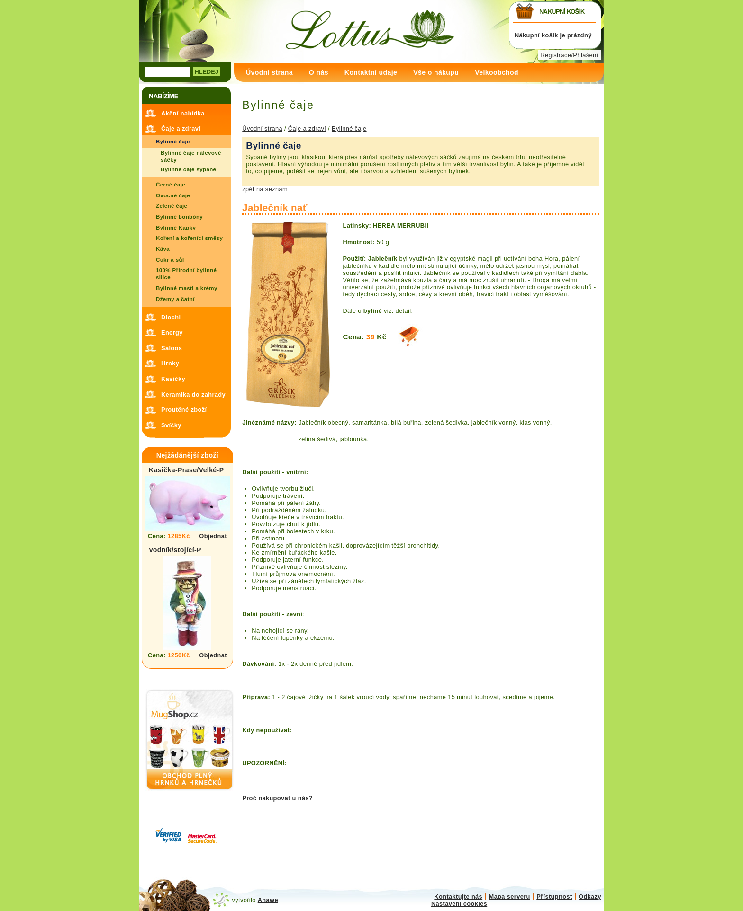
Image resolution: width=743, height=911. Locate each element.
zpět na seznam (265, 189)
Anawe (268, 899)
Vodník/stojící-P (175, 550)
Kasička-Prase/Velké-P (186, 470)
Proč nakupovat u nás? (277, 798)
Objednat (213, 536)
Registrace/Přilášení (569, 55)
